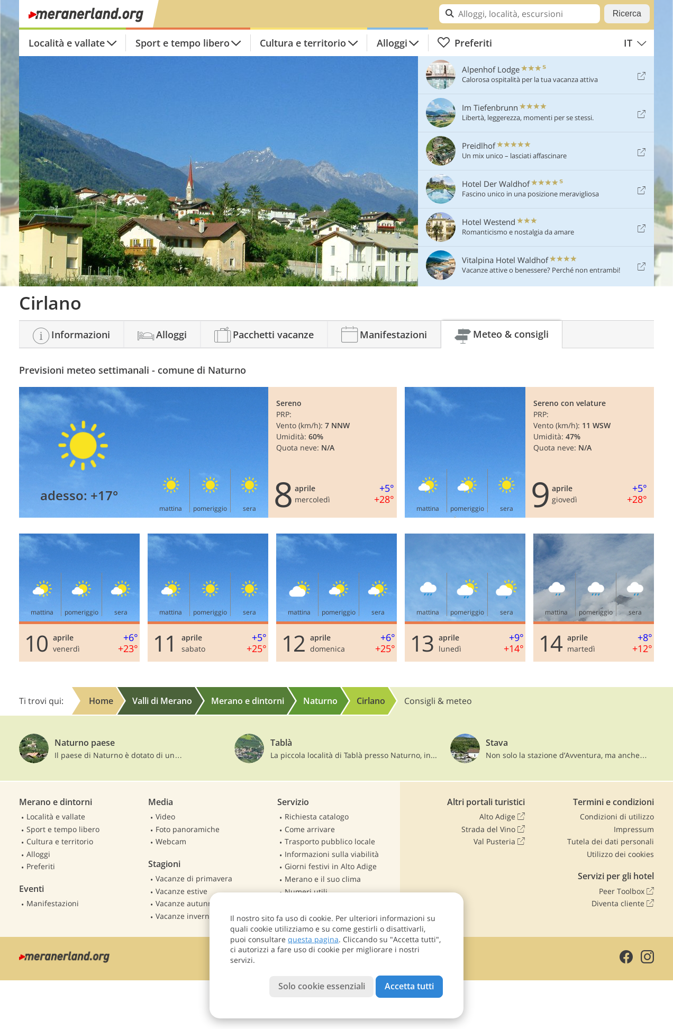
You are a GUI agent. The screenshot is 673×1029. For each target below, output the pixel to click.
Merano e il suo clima (323, 879)
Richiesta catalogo (317, 816)
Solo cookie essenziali (321, 986)
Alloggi (392, 43)
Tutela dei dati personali (610, 841)
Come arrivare (310, 829)
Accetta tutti (409, 986)
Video (165, 816)
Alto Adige (502, 816)
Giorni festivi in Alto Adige (331, 866)
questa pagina (313, 939)
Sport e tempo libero (182, 43)
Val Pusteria (499, 841)
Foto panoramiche (188, 829)
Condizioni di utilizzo (617, 816)
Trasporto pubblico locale (330, 841)
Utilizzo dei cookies (620, 854)
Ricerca (627, 13)
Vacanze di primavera (194, 878)
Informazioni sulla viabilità (332, 854)
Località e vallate (67, 43)
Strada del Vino (493, 829)
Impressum (634, 829)
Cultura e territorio (303, 43)
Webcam (171, 841)
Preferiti (465, 42)
